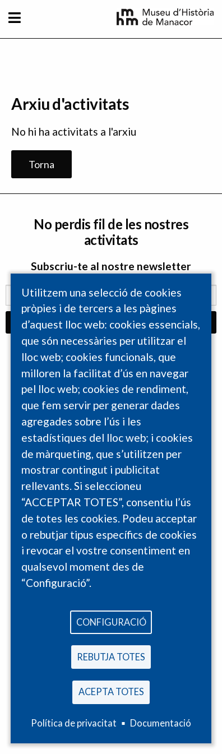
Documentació (160, 723)
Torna (41, 164)
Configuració (111, 622)
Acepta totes (111, 691)
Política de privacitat (74, 723)
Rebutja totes (111, 656)
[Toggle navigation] (14, 18)
